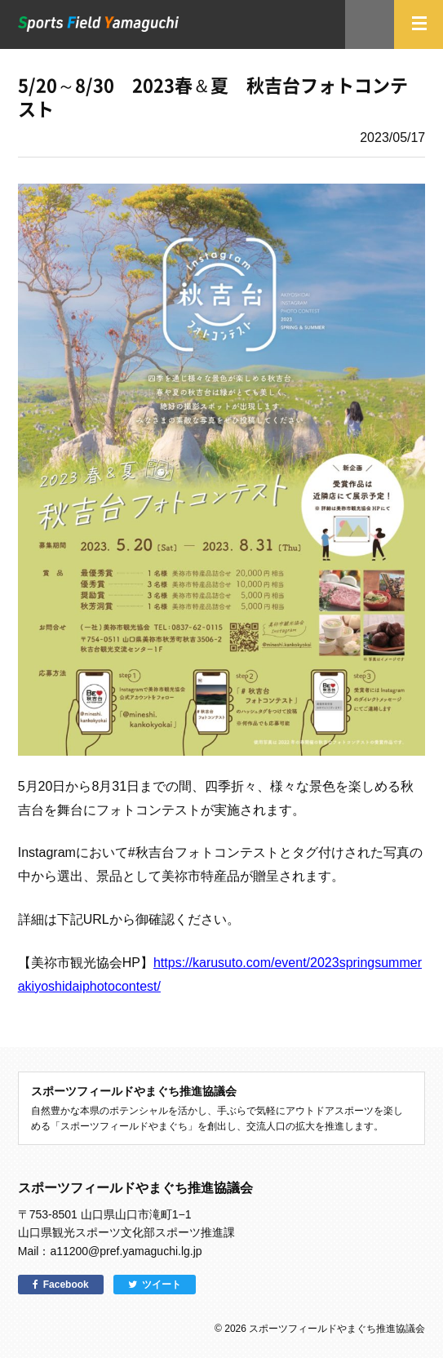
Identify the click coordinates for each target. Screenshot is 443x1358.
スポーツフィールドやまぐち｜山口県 (99, 24)
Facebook (66, 1284)
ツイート (161, 1284)
